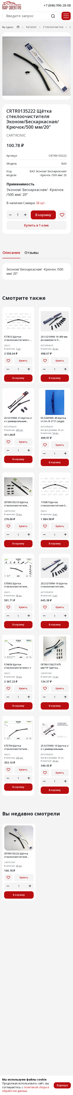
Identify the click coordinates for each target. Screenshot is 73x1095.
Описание (11, 252)
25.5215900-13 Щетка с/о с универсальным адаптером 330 (55, 747)
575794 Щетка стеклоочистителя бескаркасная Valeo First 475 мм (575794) (16, 747)
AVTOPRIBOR (47, 346)
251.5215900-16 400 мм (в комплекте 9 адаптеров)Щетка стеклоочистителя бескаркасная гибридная (54, 338)
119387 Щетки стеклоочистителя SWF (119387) (55, 504)
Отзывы (32, 252)
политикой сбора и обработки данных (25, 1089)
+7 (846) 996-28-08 (57, 5)
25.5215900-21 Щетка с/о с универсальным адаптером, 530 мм (18, 420)
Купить (23, 360)
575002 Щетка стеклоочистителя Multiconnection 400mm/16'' (15, 585)
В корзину (43, 215)
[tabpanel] (36, 271)
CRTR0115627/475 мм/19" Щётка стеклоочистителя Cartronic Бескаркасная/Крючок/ (55, 666)
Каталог (31, 27)
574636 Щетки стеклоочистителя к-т (17, 666)
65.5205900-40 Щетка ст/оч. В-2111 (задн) (53, 420)
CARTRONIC (16, 135)
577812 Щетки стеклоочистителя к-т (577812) (17, 338)
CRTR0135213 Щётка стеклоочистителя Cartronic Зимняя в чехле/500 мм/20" (16, 504)
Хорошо (62, 1085)
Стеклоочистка (53, 27)
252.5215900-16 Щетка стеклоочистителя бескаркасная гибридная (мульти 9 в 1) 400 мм (54, 585)
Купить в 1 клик (36, 225)
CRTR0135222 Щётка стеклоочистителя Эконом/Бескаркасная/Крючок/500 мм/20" (17, 855)
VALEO (7, 346)
